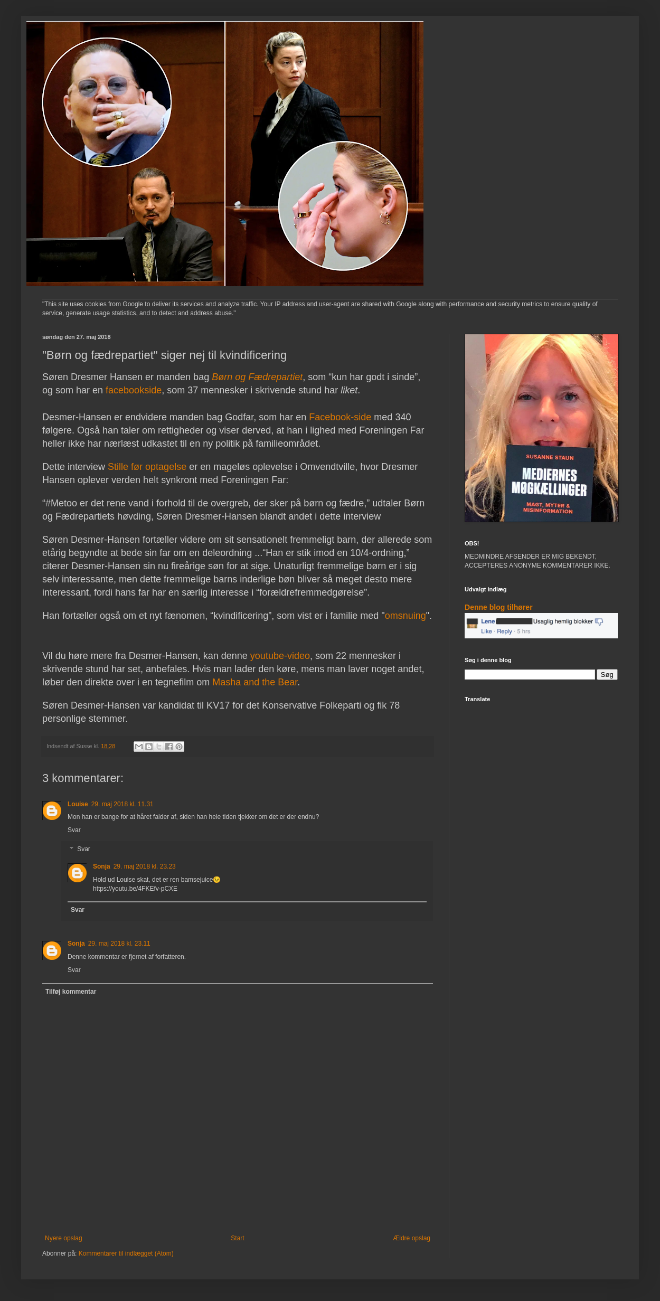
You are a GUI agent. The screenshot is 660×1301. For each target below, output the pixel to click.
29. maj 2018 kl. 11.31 (122, 804)
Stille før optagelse (147, 466)
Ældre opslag (411, 1238)
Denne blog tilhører (499, 607)
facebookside (134, 390)
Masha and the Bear (254, 682)
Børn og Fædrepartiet (257, 377)
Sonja (101, 866)
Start (237, 1238)
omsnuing (405, 615)
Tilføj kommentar (70, 991)
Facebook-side (338, 417)
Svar (74, 830)
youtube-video (280, 655)
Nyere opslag (63, 1238)
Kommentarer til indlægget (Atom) (126, 1253)
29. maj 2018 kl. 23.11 (119, 943)
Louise (78, 804)
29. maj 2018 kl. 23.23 (145, 866)
